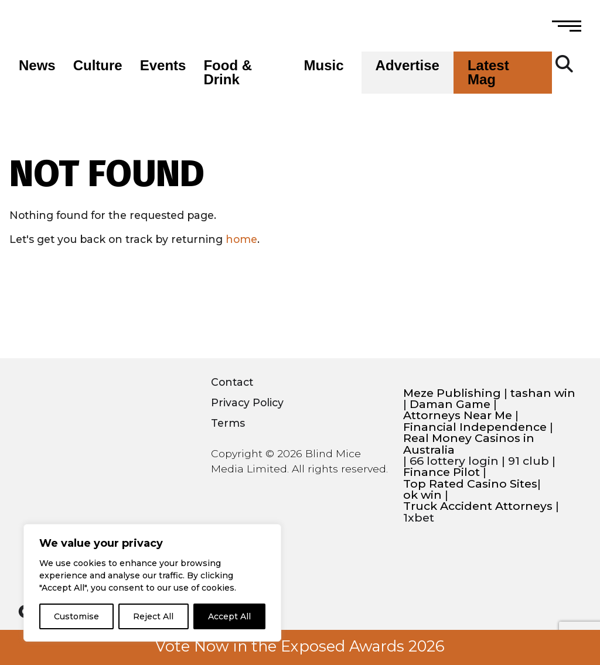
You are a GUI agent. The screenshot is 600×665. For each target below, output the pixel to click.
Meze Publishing (452, 393)
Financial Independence (475, 427)
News (37, 66)
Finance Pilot (441, 472)
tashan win (542, 393)
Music (324, 66)
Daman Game (450, 404)
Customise (76, 616)
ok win (422, 495)
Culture (97, 66)
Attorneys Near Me (457, 415)
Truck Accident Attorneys (478, 506)
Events (163, 66)
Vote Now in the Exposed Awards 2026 (300, 646)
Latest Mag (488, 73)
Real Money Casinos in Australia (468, 444)
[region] (152, 583)
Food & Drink (227, 73)
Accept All (229, 616)
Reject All (153, 616)
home (241, 239)
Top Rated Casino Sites (470, 483)
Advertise (407, 66)
